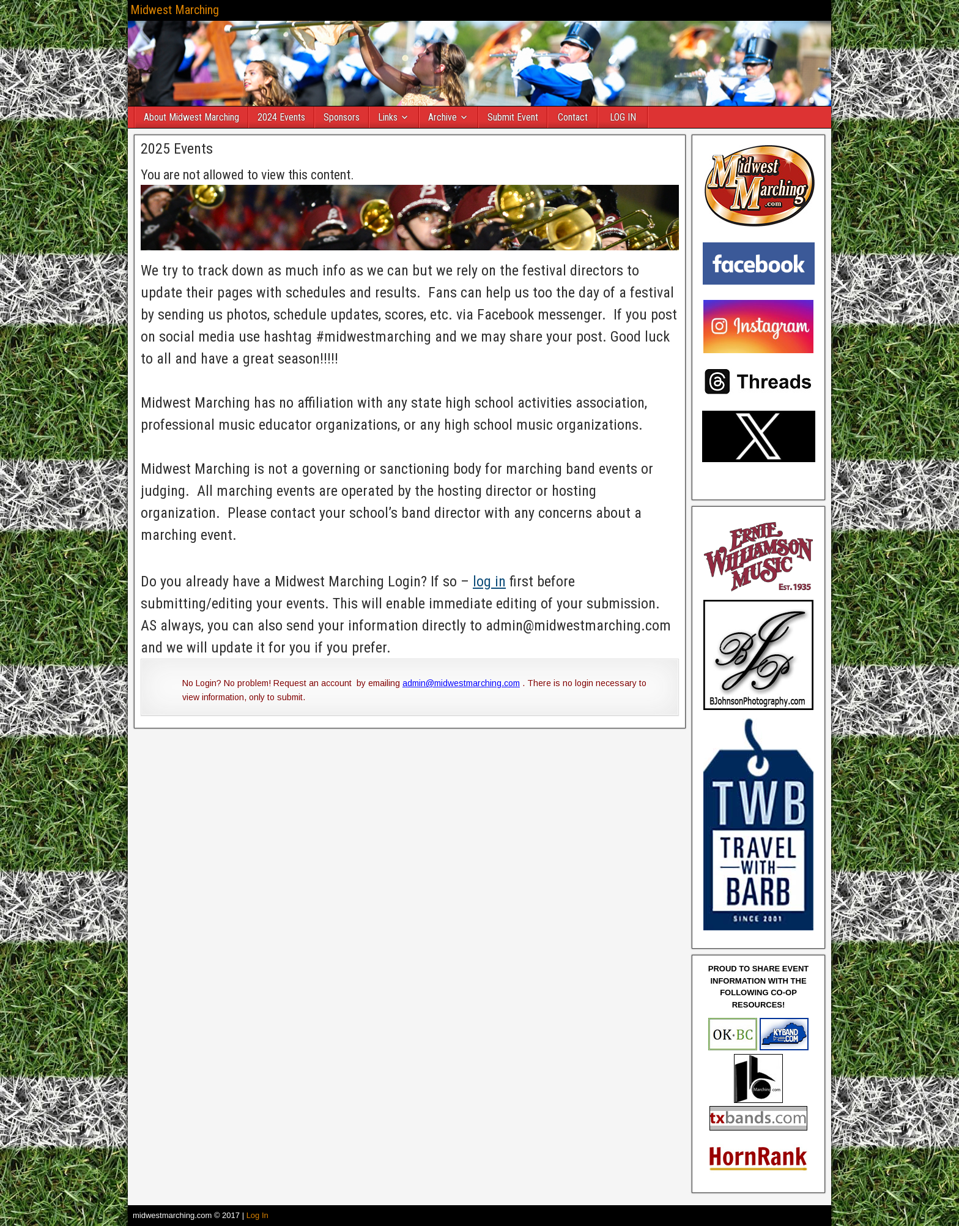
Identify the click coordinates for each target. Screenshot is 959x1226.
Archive (442, 117)
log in (489, 581)
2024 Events (281, 117)
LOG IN (623, 117)
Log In (257, 1215)
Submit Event (512, 117)
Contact (573, 117)
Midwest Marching (174, 9)
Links (388, 117)
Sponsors (342, 117)
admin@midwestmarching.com (461, 683)
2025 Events (177, 148)
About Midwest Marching (191, 117)
